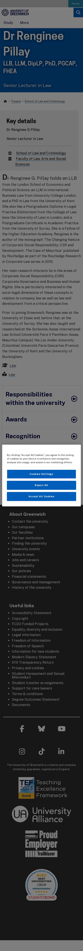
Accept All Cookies (41, 496)
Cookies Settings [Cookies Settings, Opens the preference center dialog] (41, 473)
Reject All (41, 485)
